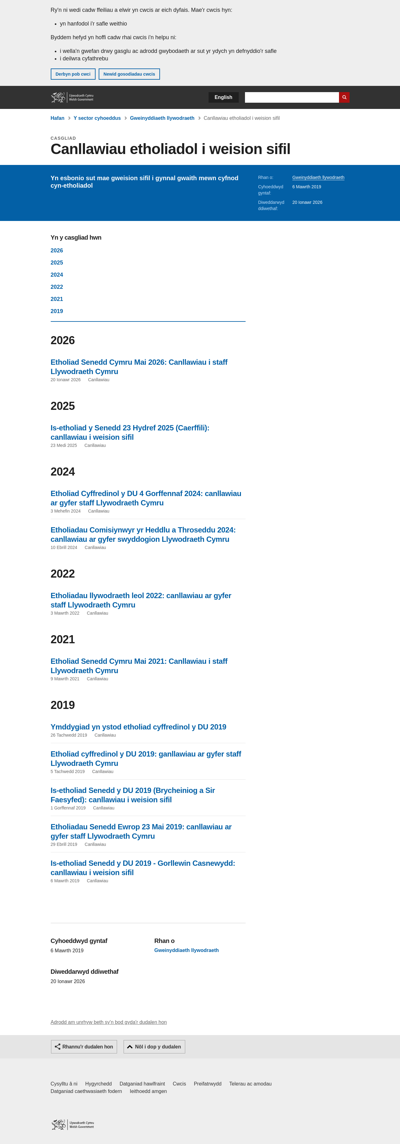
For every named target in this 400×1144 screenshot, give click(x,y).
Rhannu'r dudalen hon (88, 1046)
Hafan (57, 118)
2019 (57, 311)
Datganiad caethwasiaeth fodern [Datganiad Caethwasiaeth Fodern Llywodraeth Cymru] (86, 1091)
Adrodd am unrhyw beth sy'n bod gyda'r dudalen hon (109, 1022)
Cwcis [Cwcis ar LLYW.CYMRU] (179, 1083)
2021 (57, 299)
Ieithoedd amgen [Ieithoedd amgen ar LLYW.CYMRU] (148, 1091)
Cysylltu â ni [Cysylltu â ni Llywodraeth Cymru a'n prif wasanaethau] (64, 1083)
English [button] (224, 97)
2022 (57, 287)
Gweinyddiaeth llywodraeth (162, 118)
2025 (57, 263)
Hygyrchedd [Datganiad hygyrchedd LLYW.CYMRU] (98, 1083)
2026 (57, 250)
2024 (57, 275)
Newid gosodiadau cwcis (129, 74)
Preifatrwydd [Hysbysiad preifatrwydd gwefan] (208, 1083)
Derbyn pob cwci (73, 74)
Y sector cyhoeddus (97, 118)
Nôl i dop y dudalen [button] (158, 1046)
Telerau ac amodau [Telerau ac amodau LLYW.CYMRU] (250, 1083)
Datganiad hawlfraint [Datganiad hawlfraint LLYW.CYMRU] (142, 1083)
